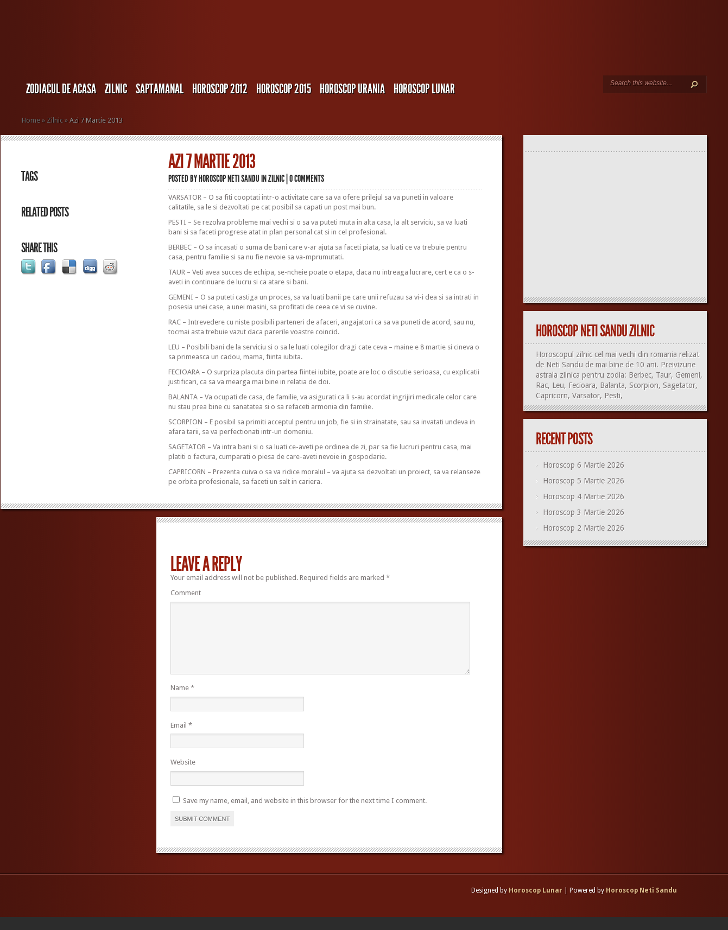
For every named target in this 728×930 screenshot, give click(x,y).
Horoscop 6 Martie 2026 (583, 465)
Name (182, 701)
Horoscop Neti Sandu (229, 178)
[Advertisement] (620, 225)
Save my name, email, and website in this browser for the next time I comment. (305, 814)
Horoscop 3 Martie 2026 (583, 512)
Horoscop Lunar (535, 903)
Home (31, 120)
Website (182, 775)
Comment (185, 593)
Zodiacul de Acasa (61, 89)
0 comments (306, 178)
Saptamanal (159, 89)
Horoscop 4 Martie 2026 (583, 496)
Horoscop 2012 (220, 89)
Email (181, 738)
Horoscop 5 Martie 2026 (583, 480)
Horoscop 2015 (283, 89)
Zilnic (116, 89)
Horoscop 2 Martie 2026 (583, 528)
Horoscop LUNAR (424, 89)
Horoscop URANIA (352, 89)
